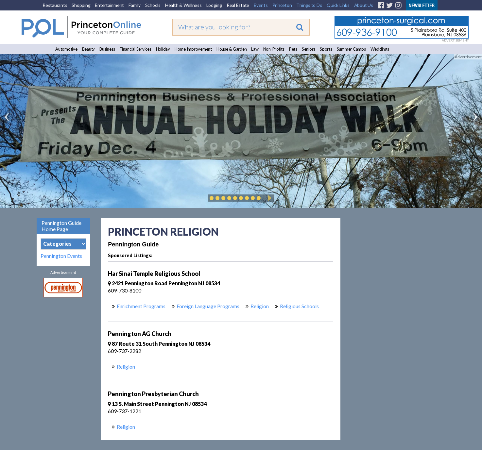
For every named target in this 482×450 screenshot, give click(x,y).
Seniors (308, 49)
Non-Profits (273, 49)
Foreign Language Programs (208, 306)
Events (261, 5)
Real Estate (238, 5)
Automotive (66, 49)
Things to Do (309, 5)
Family (135, 5)
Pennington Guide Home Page (61, 226)
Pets (293, 49)
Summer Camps (351, 49)
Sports (326, 49)
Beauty (88, 49)
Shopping (81, 5)
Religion (259, 306)
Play (268, 198)
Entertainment (109, 5)
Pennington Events (61, 256)
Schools (153, 5)
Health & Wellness (183, 5)
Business (107, 49)
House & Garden (231, 49)
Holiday (163, 49)
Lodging (214, 5)
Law (254, 49)
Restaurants (55, 5)
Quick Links (338, 5)
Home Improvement (193, 49)
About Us (363, 5)
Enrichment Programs (141, 306)
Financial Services (135, 49)
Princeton (282, 5)
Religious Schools (299, 306)
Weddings (379, 49)
